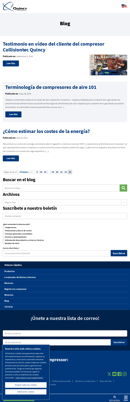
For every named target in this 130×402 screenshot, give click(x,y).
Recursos (8, 281)
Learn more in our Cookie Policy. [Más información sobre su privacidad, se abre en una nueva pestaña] (29, 377)
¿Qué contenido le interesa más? (16, 223)
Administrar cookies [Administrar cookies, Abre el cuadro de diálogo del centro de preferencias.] (25, 392)
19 (53, 170)
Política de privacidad (61, 379)
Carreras (8, 305)
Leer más (11, 61)
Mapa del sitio (106, 379)
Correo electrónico (11, 247)
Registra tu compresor (15, 287)
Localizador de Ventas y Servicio (20, 275)
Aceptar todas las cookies (26, 385)
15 (45, 170)
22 (65, 170)
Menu (126, 398)
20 (57, 170)
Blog (6, 299)
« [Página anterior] (30, 170)
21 (61, 170)
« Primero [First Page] (23, 170)
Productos (9, 269)
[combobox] (65, 201)
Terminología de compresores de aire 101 (50, 85)
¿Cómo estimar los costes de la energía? (46, 129)
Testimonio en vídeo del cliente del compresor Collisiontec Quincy (53, 45)
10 (41, 170)
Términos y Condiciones (85, 379)
